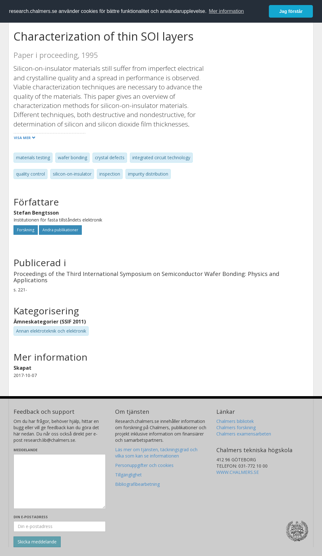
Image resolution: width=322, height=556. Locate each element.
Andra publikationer (60, 230)
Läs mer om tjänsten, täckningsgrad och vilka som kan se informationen (156, 452)
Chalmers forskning (236, 427)
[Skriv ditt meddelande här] (60, 481)
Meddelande (25, 449)
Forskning (25, 230)
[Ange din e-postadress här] (60, 526)
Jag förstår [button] (291, 11)
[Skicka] (37, 541)
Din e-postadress (31, 516)
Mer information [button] (226, 11)
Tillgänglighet (128, 475)
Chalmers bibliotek (235, 421)
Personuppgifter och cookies (144, 465)
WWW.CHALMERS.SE (237, 472)
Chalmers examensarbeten (243, 434)
